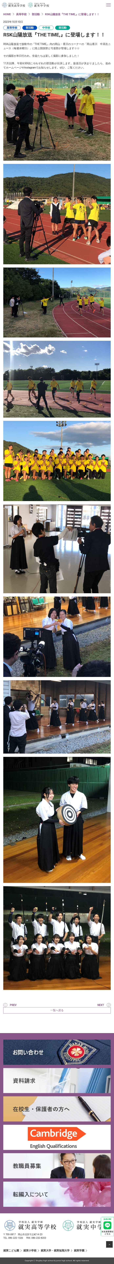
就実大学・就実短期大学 (55, 1250)
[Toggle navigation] (108, 4)
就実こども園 (11, 1250)
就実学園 (79, 1250)
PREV (13, 1005)
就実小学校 (29, 1250)
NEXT (100, 1005)
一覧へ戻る (57, 1010)
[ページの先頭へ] (109, 1244)
